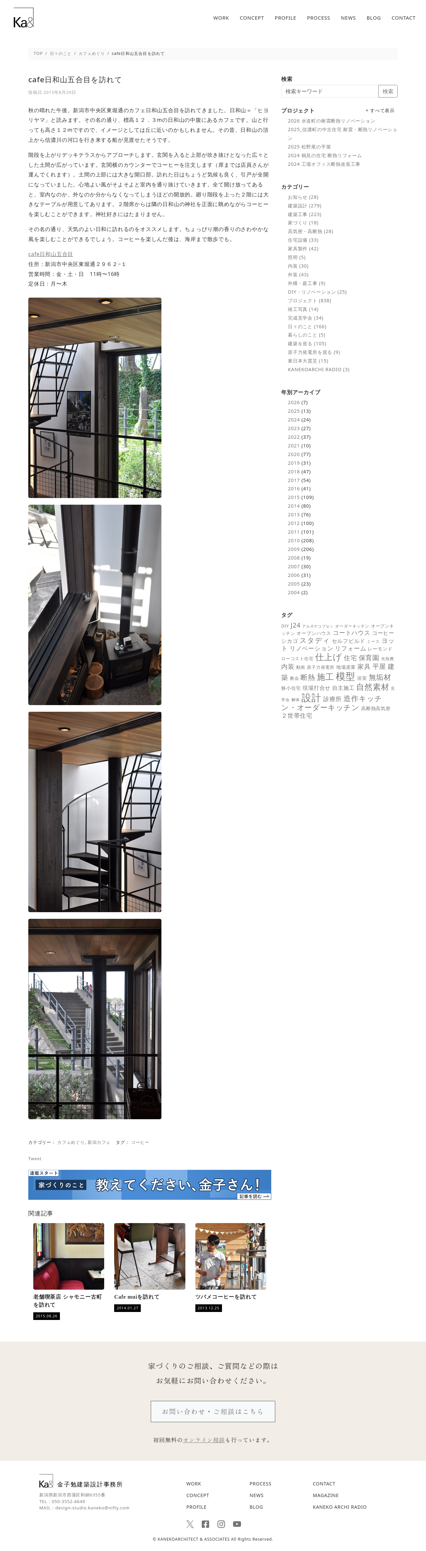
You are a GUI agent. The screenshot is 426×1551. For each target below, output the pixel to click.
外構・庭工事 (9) (306, 283)
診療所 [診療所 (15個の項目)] (332, 699)
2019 (294, 463)
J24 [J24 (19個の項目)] (296, 625)
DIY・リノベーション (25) (317, 292)
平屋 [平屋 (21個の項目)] (379, 666)
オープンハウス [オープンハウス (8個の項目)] (314, 633)
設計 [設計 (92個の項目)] (311, 697)
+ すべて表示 (380, 110)
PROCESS (318, 17)
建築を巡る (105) (307, 343)
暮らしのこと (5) (306, 335)
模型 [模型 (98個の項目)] (346, 676)
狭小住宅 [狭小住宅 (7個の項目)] (291, 688)
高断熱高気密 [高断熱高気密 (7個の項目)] (376, 708)
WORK (221, 17)
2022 (294, 437)
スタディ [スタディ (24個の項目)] (315, 640)
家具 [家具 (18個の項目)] (364, 666)
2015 (294, 497)
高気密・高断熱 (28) (310, 231)
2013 (294, 514)
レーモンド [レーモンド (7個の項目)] (380, 649)
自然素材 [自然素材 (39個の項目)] (372, 686)
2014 (294, 506)
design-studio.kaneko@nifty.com (92, 1508)
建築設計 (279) (304, 205)
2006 (294, 575)
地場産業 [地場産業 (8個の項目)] (346, 667)
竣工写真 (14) (303, 309)
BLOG (374, 17)
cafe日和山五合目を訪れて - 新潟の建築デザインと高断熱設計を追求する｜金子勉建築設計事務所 (24, 18)
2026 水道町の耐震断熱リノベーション (331, 121)
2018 (294, 471)
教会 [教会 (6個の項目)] (294, 678)
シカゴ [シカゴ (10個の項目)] (289, 641)
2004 (294, 592)
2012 (294, 523)
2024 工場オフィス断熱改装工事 (324, 164)
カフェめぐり (71, 1142)
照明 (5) (297, 257)
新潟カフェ (99, 1142)
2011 (294, 532)
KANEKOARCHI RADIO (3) (318, 369)
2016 (294, 488)
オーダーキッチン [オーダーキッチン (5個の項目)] (352, 626)
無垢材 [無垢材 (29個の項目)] (380, 677)
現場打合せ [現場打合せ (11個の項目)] (316, 687)
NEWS (348, 17)
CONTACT (404, 17)
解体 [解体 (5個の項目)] (296, 699)
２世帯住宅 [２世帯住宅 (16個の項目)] (297, 715)
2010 (294, 540)
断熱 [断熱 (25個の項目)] (308, 677)
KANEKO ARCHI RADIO (340, 1507)
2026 (294, 402)
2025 (294, 411)
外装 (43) (298, 274)
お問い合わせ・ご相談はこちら (213, 1411)
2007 (294, 566)
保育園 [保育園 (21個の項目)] (369, 657)
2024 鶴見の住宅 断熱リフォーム (325, 155)
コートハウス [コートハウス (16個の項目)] (351, 632)
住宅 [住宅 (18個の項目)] (350, 657)
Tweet (35, 1159)
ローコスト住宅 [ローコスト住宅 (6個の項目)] (297, 658)
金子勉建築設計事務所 (81, 1481)
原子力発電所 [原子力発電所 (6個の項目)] (320, 667)
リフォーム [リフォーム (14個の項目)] (350, 648)
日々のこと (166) (307, 326)
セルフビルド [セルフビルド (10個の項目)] (348, 641)
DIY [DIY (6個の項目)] (285, 626)
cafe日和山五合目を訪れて (75, 79)
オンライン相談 (204, 1439)
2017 (294, 480)
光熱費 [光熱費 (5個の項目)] (387, 658)
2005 (294, 584)
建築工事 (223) (304, 214)
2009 (294, 549)
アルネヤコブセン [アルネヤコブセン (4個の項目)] (317, 626)
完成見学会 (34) (305, 318)
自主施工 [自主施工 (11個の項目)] (343, 687)
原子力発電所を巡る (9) (314, 352)
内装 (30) (298, 266)
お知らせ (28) (303, 197)
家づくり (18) (303, 222)
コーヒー (140, 1142)
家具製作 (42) (303, 248)
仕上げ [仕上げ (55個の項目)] (328, 657)
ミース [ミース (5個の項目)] (373, 641)
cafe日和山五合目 (50, 254)
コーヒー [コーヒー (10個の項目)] (383, 633)
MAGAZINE (326, 1495)
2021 (294, 445)
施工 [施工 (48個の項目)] (325, 676)
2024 (294, 419)
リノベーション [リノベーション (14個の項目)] (311, 648)
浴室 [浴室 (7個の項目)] (362, 678)
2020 (294, 454)
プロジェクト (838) (309, 300)
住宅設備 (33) (303, 240)
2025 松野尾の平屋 (309, 146)
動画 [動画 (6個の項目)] (301, 667)
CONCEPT (252, 17)
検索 (388, 91)
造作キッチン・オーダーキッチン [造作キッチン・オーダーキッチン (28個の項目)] (331, 702)
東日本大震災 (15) (308, 361)
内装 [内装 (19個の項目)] (288, 666)
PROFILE (286, 17)
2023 (294, 428)
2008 (294, 558)
